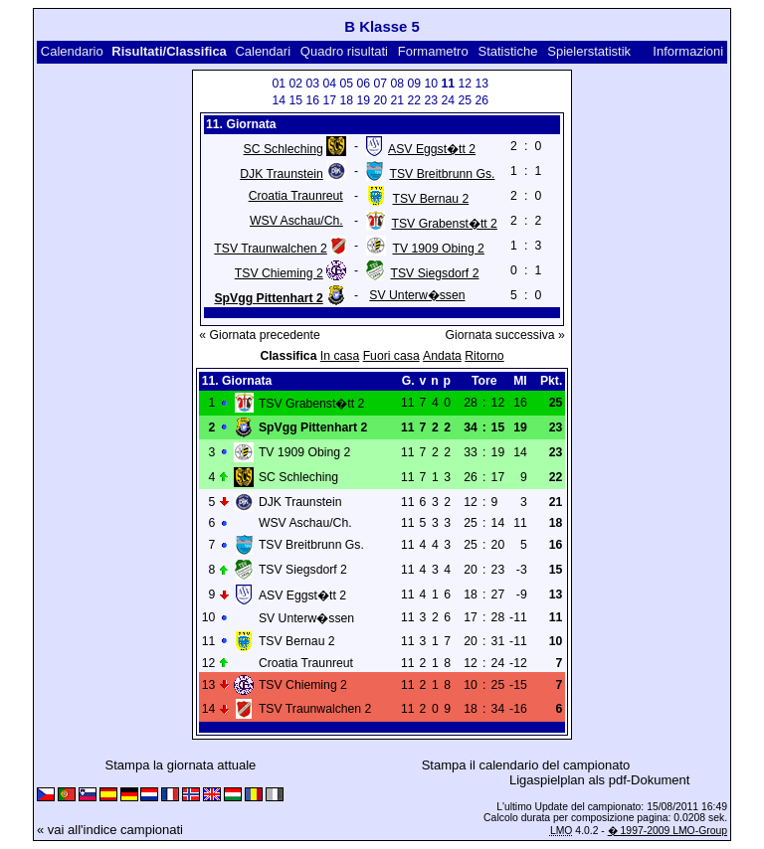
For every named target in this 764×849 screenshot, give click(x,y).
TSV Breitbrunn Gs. (441, 174)
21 (398, 100)
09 (415, 83)
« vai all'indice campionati (110, 829)
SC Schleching (283, 149)
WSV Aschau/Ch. (296, 221)
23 (432, 100)
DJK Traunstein (281, 174)
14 (279, 100)
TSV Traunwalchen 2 (270, 248)
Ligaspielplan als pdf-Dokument (599, 779)
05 (347, 83)
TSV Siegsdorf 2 (434, 273)
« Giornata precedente (259, 335)
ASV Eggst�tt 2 (432, 149)
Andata (442, 356)
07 (381, 83)
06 (364, 83)
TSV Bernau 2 (430, 199)
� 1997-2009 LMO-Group (667, 830)
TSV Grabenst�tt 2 (443, 224)
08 (398, 83)
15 (296, 100)
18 (347, 100)
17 (330, 100)
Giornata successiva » (505, 335)
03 (313, 83)
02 (296, 83)
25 (466, 100)
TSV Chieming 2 (279, 273)
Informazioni (688, 51)
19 (364, 100)
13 (482, 83)
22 (415, 100)
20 (381, 100)
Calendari (262, 51)
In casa (339, 356)
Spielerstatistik (589, 51)
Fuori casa (391, 356)
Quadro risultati (344, 51)
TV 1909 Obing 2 (437, 248)
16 (313, 100)
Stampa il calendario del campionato (526, 765)
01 (279, 83)
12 (466, 83)
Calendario (72, 51)
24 (449, 100)
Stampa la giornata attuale (181, 765)
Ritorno (484, 356)
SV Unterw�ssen (417, 295)
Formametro (433, 51)
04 (330, 83)
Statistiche (507, 51)
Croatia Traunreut (296, 196)
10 (432, 83)
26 (482, 100)
